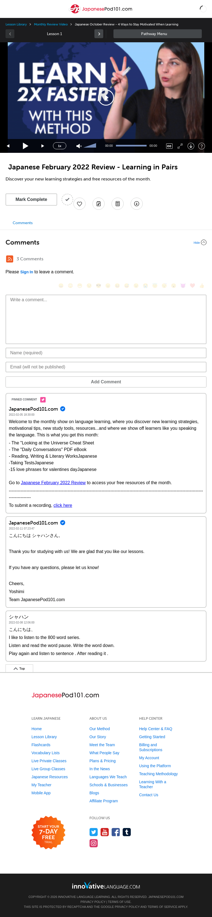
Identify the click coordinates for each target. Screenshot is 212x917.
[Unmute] (79, 146)
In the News (99, 769)
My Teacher (41, 785)
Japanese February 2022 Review (53, 482)
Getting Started (152, 737)
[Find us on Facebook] (116, 832)
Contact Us (148, 795)
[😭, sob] (145, 286)
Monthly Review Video (51, 24)
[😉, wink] (136, 286)
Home (36, 729)
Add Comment (106, 381)
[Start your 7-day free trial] (48, 833)
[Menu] (9, 9)
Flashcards (40, 745)
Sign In (26, 272)
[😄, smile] (61, 286)
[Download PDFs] (118, 204)
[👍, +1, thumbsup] (201, 286)
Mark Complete (31, 199)
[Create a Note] (98, 204)
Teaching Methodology (158, 774)
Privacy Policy (93, 901)
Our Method (99, 729)
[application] (106, 97)
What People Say (104, 753)
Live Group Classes (48, 769)
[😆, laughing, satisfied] (117, 286)
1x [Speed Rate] (59, 146)
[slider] (90, 146)
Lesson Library (16, 24)
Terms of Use (119, 901)
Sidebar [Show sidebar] (157, 33)
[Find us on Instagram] (93, 843)
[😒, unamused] (89, 286)
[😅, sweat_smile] (126, 286)
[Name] (106, 353)
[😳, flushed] (70, 286)
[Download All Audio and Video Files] (137, 204)
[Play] (25, 146)
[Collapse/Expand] (106, 242)
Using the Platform (155, 766)
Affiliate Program (103, 801)
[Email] (106, 367)
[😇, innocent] (155, 286)
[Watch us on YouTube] (104, 832)
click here (63, 505)
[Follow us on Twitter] (93, 832)
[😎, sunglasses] (98, 286)
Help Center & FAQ (155, 729)
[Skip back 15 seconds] (8, 146)
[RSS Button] (10, 259)
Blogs (94, 793)
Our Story (97, 737)
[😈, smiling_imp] (183, 286)
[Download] (190, 146)
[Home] (101, 13)
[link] (98, 33)
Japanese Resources (49, 777)
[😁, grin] (79, 286)
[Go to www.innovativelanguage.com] (106, 885)
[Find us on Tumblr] (127, 832)
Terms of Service (162, 906)
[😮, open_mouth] (173, 286)
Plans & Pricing (102, 761)
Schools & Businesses (108, 785)
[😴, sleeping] (164, 286)
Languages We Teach (108, 777)
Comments (23, 223)
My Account (149, 758)
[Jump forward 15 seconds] (43, 146)
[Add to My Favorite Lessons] (79, 204)
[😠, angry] (108, 286)
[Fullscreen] (180, 146)
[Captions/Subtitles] (169, 146)
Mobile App (41, 793)
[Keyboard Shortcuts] (201, 146)
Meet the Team (102, 745)
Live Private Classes (49, 761)
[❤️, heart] (192, 286)
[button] (203, 9)
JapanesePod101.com (166, 896)
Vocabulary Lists (45, 753)
